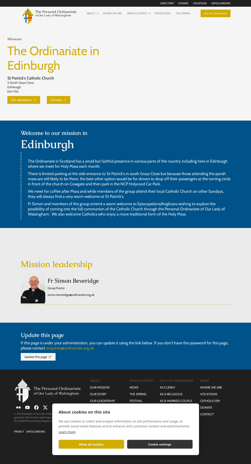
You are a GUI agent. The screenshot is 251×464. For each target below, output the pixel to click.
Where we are (112, 13)
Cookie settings (159, 444)
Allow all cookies (91, 444)
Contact (207, 414)
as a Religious (171, 394)
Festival (136, 401)
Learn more (67, 432)
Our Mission (100, 387)
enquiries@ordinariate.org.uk (70, 348)
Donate (183, 3)
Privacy (19, 431)
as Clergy (167, 387)
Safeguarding (220, 3)
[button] (92, 13)
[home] (49, 15)
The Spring (183, 13)
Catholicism (162, 13)
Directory (167, 3)
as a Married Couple (176, 401)
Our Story (98, 394)
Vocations (200, 3)
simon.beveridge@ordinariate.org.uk (71, 295)
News (134, 387)
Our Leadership (102, 401)
